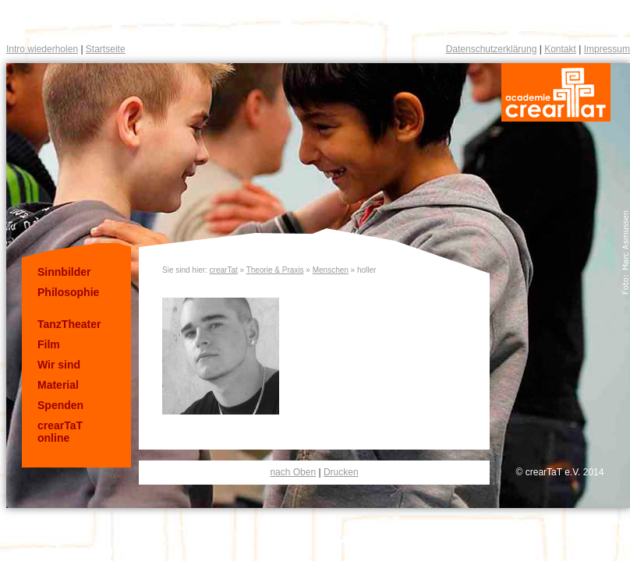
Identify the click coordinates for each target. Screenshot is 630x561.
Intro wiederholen (42, 49)
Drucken (341, 472)
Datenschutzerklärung (491, 49)
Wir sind (58, 364)
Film (48, 344)
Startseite (106, 49)
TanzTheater (69, 324)
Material (58, 385)
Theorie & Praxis (275, 270)
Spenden (60, 405)
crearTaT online (60, 431)
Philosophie (68, 292)
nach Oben (293, 472)
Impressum (607, 49)
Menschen (331, 270)
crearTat (224, 270)
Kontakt (560, 49)
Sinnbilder (63, 272)
